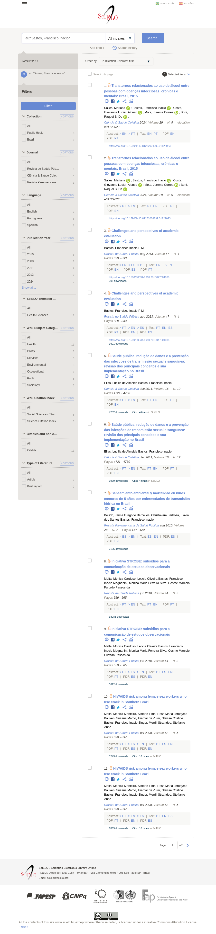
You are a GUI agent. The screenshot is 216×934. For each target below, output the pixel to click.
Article (31, 479)
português (167, 3)
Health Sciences (37, 315)
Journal (32, 152)
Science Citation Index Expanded (43, 421)
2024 (30, 281)
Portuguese (34, 218)
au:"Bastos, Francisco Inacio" (64, 38)
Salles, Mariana (114, 108)
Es (133, 265)
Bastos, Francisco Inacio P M (124, 248)
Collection (34, 116)
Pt (133, 133)
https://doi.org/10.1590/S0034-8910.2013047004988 (139, 277)
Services (32, 358)
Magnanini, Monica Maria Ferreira (136, 583)
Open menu (26, 3)
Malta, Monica (113, 578)
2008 (30, 261)
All (28, 126)
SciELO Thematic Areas (43, 299)
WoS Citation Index (41, 398)
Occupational (35, 371)
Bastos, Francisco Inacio (149, 108)
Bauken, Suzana (115, 718)
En (124, 133)
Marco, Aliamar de (139, 718)
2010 (30, 254)
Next (188, 848)
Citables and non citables (43, 434)
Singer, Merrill (147, 722)
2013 (30, 274)
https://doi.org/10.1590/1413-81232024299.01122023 (139, 145)
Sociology (33, 385)
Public (31, 378)
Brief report (34, 486)
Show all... (29, 287)
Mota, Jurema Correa (158, 112)
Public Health (36, 132)
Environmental (36, 364)
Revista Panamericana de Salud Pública (43, 182)
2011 (30, 268)
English (32, 211)
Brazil (31, 139)
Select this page (103, 74)
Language (34, 195)
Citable (31, 450)
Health (31, 344)
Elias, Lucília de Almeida (120, 383)
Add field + (97, 48)
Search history (128, 48)
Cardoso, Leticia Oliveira (140, 578)
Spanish (32, 225)
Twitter (118, 101)
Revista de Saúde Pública (43, 168)
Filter (48, 106)
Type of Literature (39, 463)
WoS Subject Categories (43, 328)
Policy (31, 351)
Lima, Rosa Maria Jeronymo (168, 714)
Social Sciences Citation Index (43, 414)
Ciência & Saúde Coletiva (43, 175)
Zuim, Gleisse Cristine (168, 718)
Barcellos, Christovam (152, 515)
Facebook (113, 101)
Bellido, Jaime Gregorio (120, 515)
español (189, 3)
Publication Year (39, 238)
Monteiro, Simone (136, 714)
